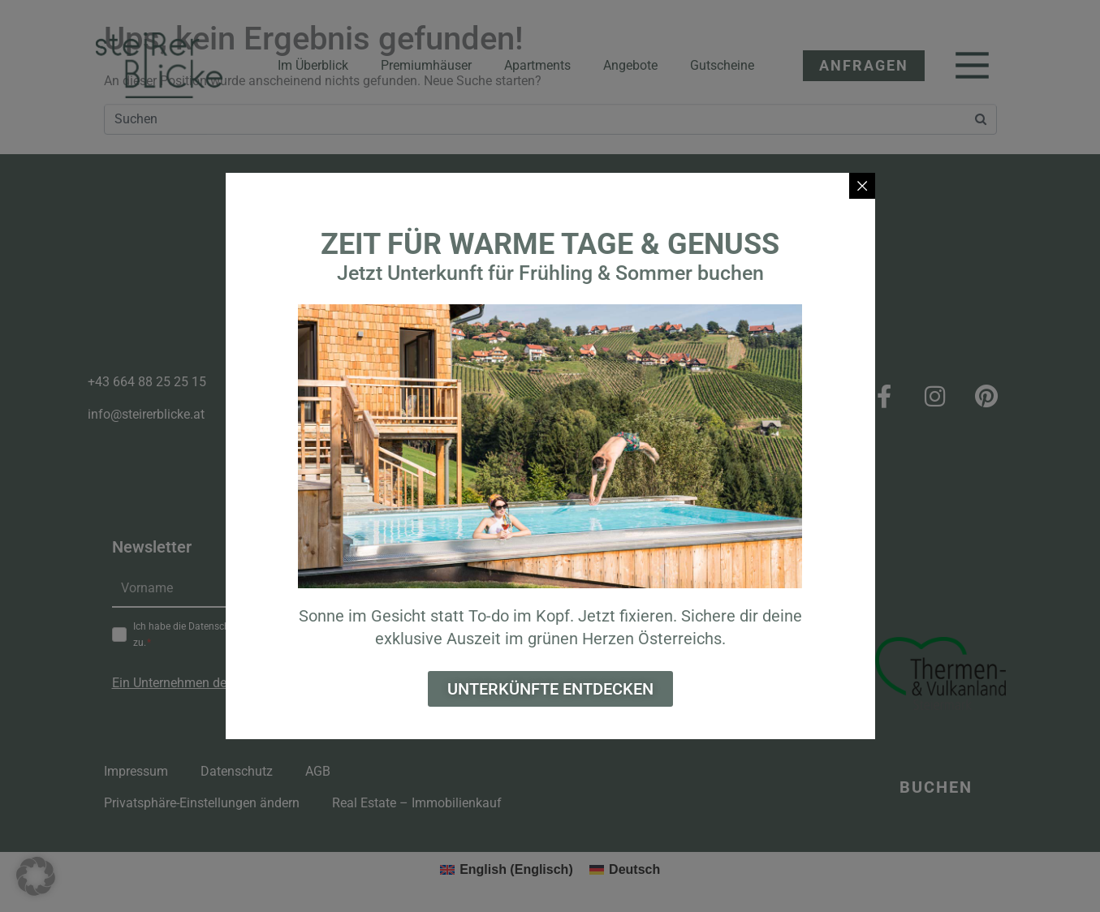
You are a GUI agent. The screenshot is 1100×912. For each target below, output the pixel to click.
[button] (35, 876)
